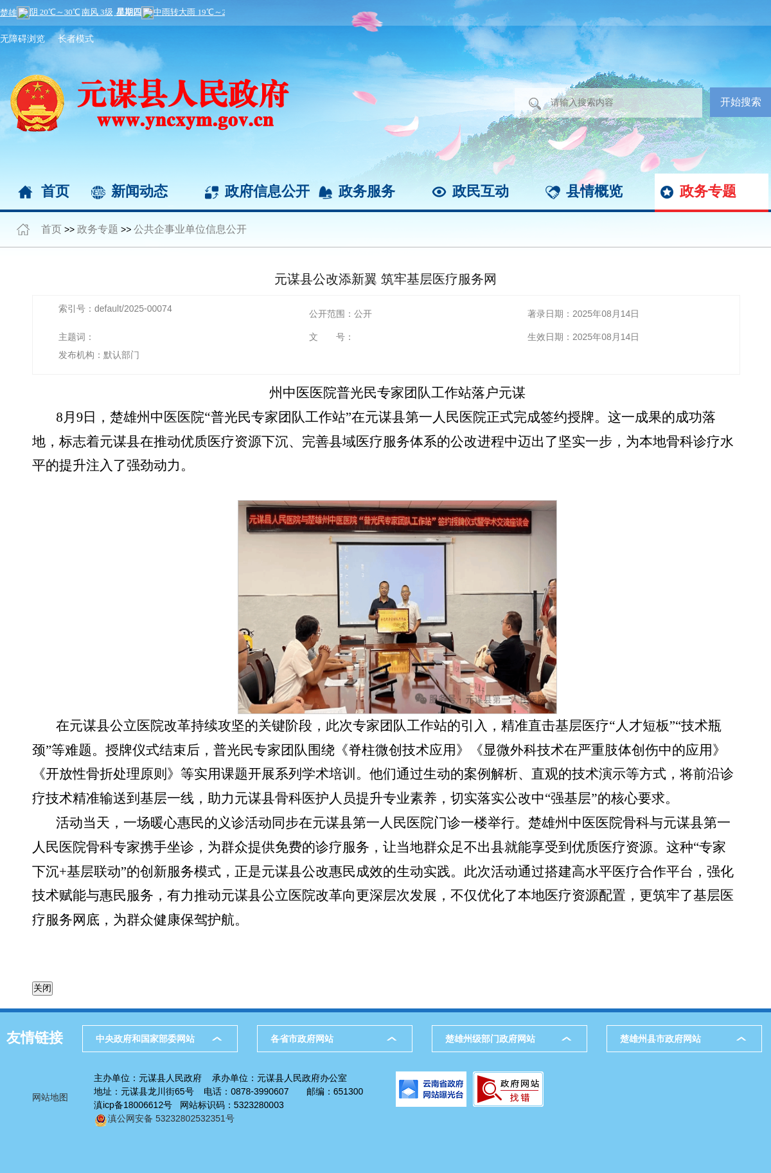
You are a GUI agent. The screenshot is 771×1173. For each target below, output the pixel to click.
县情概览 (594, 191)
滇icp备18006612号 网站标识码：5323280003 (189, 1105)
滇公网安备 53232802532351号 (164, 1118)
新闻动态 (139, 191)
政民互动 (480, 191)
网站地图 (50, 1097)
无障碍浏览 (22, 38)
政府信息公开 (267, 191)
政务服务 (367, 191)
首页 (55, 191)
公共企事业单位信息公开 (190, 229)
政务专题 (708, 191)
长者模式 (76, 38)
